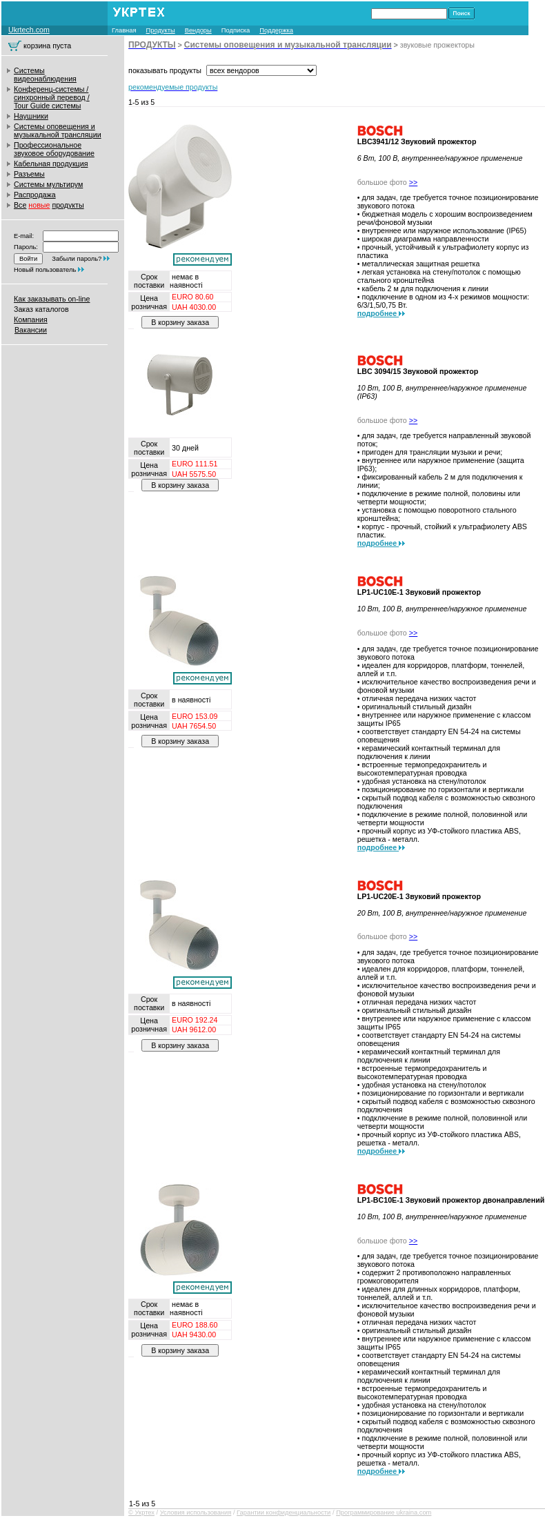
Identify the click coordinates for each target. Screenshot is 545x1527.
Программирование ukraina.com (383, 1512)
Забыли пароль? (76, 258)
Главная (124, 30)
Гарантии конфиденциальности (283, 1512)
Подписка (235, 30)
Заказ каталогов (41, 309)
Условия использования (196, 1512)
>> (413, 182)
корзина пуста (47, 45)
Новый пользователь (45, 269)
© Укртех (141, 1512)
